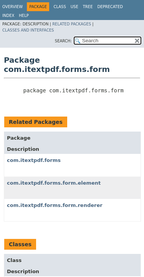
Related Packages (71, 24)
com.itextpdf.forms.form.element (54, 183)
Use (74, 7)
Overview (12, 7)
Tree (88, 7)
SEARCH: (63, 41)
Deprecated (110, 7)
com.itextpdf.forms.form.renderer (55, 205)
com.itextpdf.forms (34, 160)
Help (23, 15)
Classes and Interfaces (28, 30)
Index (8, 15)
